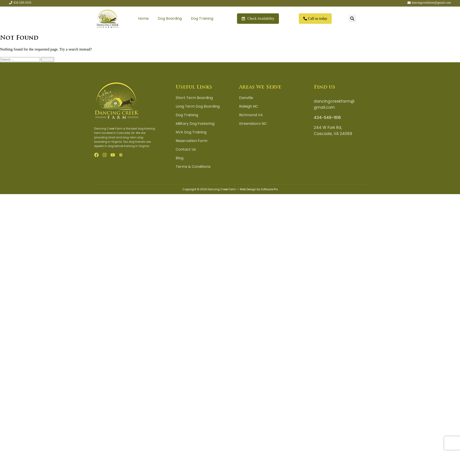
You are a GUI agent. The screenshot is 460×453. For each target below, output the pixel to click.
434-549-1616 (327, 117)
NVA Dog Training (191, 132)
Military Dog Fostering (195, 123)
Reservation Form (191, 141)
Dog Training (202, 18)
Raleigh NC (248, 106)
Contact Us (186, 149)
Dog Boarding (170, 18)
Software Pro (269, 189)
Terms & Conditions (193, 166)
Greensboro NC (253, 123)
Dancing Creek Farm (222, 189)
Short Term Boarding (194, 98)
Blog (179, 158)
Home (143, 18)
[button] (352, 18)
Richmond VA (251, 115)
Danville (246, 98)
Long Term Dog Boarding (198, 106)
